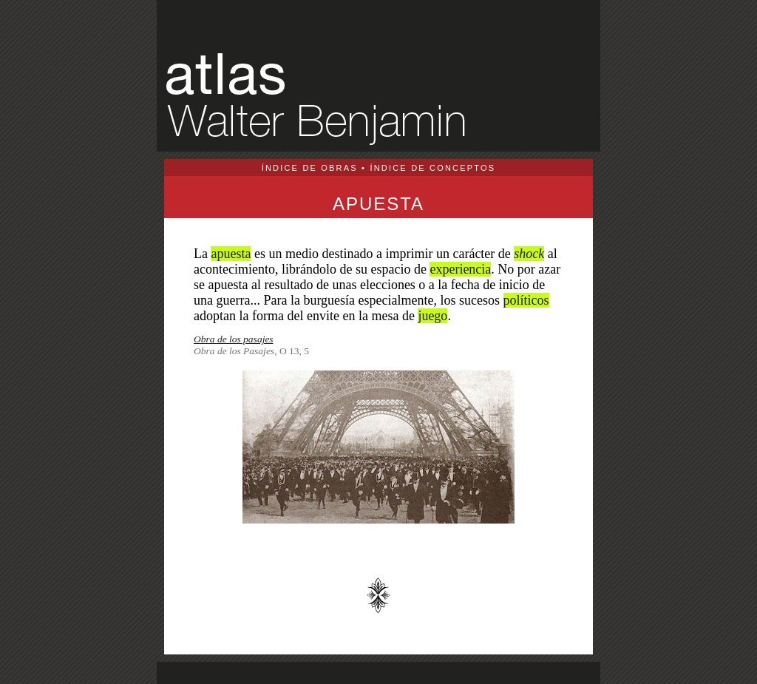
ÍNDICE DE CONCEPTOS (432, 167)
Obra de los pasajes (234, 339)
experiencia (460, 269)
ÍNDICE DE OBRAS (310, 167)
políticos (526, 300)
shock (529, 253)
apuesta (231, 253)
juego (432, 315)
